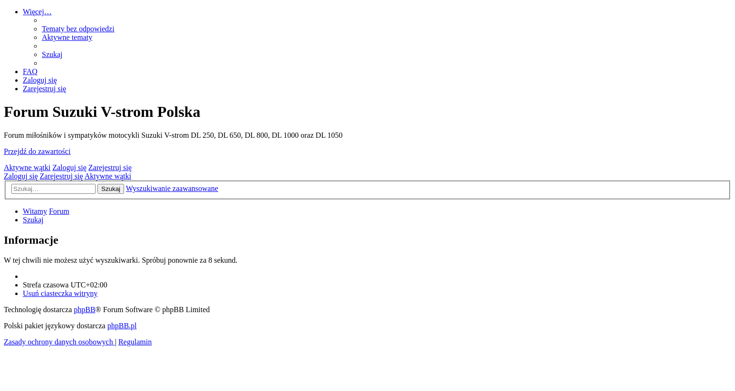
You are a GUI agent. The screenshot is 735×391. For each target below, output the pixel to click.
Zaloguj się (69, 167)
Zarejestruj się (110, 167)
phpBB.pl (122, 326)
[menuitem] (78, 29)
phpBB (84, 309)
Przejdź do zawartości (37, 151)
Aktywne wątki (27, 167)
